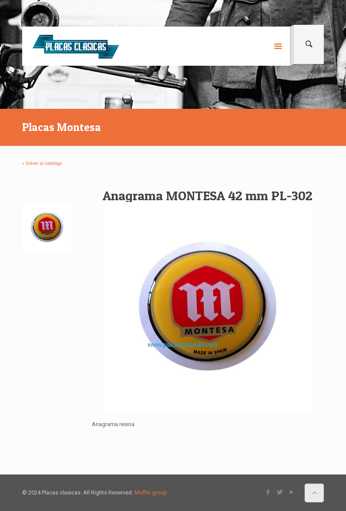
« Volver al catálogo (42, 163)
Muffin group (150, 492)
